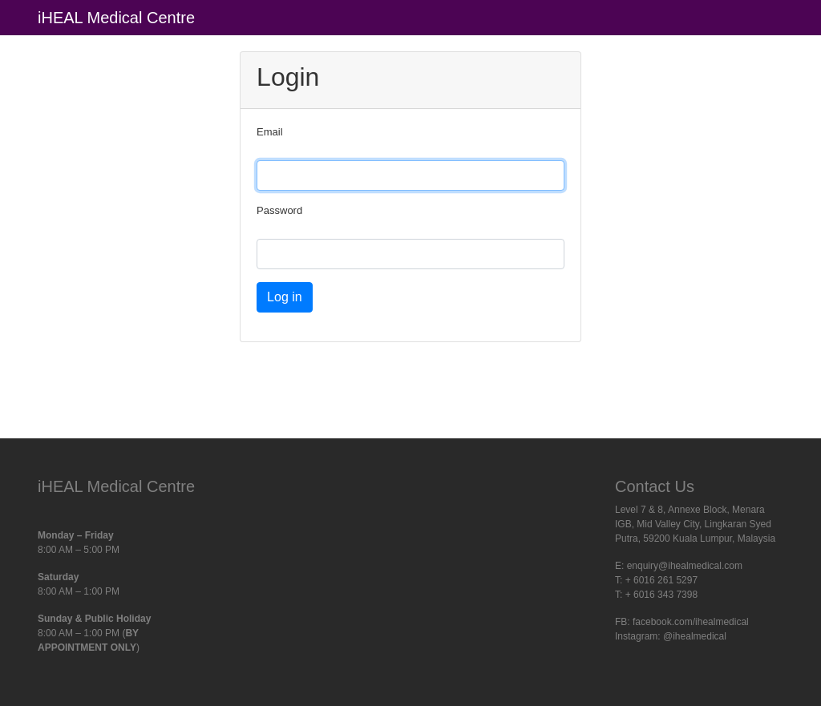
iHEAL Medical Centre (116, 17)
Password (279, 210)
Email (270, 132)
